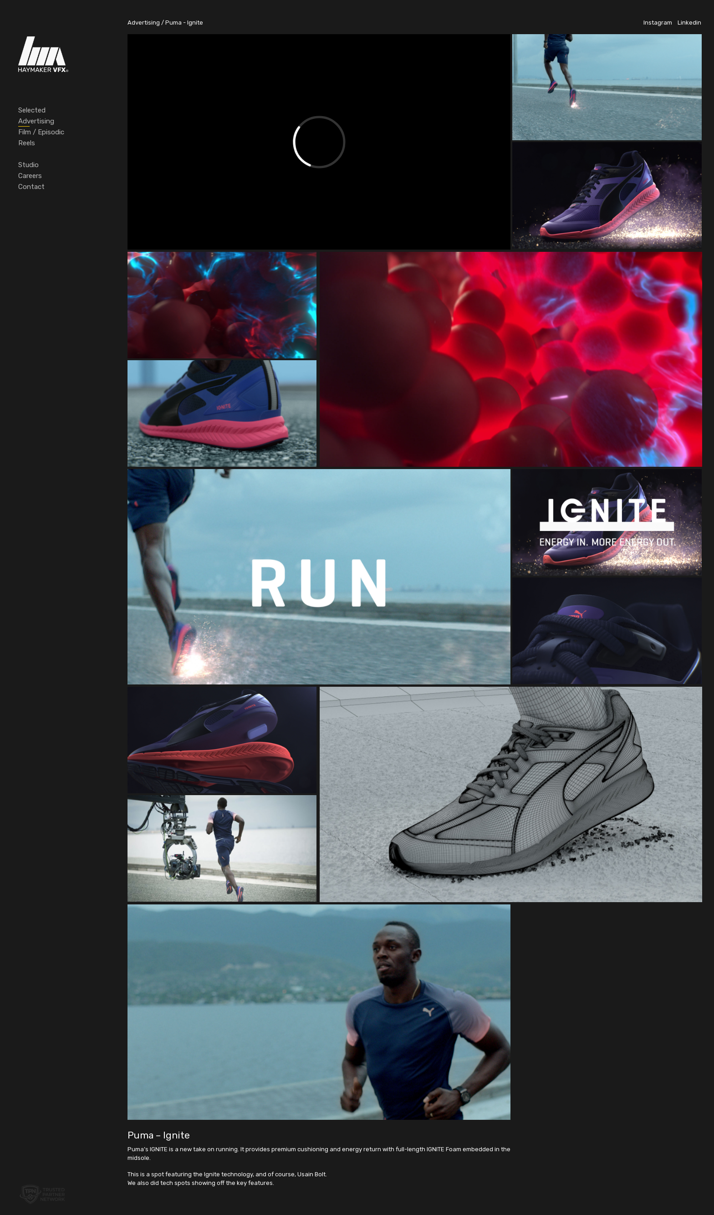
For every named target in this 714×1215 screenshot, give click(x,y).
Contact (31, 187)
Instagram (657, 22)
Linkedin (689, 22)
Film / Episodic (41, 132)
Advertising (36, 121)
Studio (28, 165)
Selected (32, 110)
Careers (30, 176)
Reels (26, 143)
